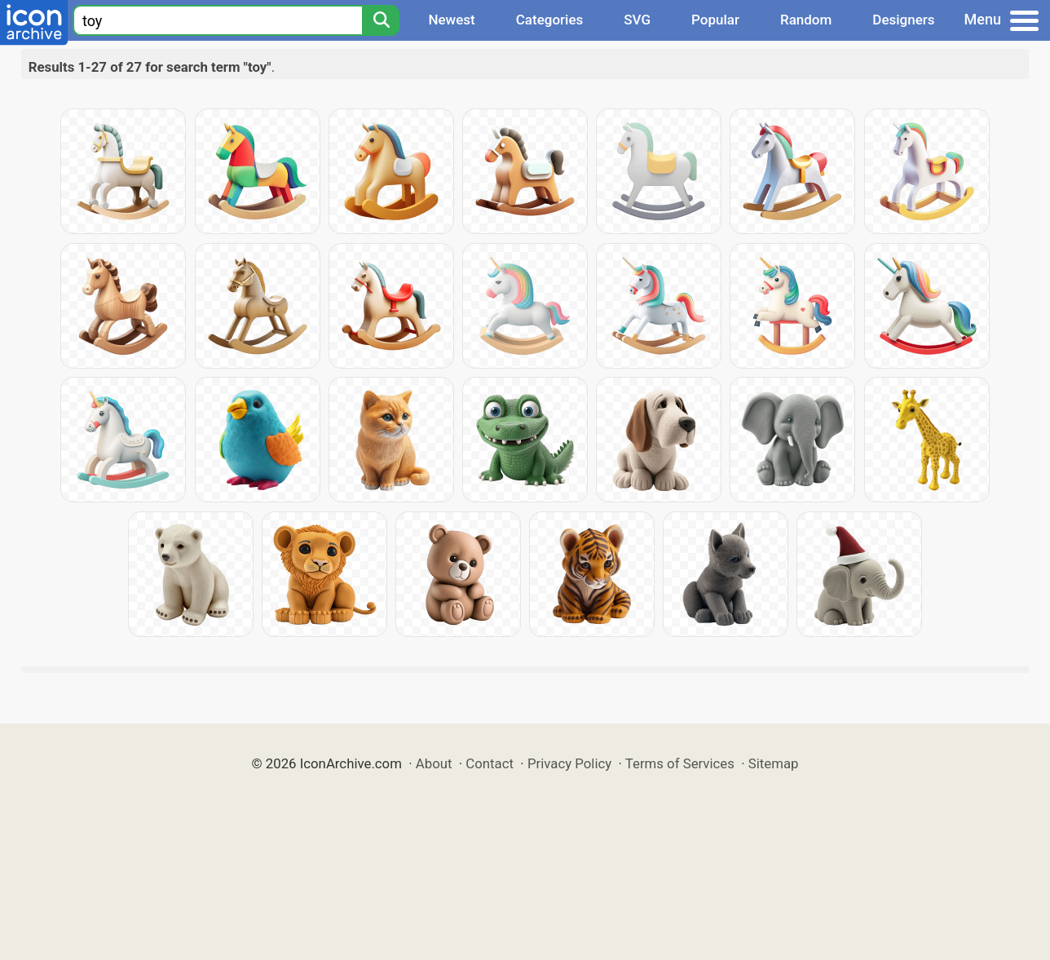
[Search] (380, 20)
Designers (903, 19)
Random (806, 19)
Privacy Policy (569, 763)
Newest (451, 19)
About (434, 763)
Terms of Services (680, 763)
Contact (489, 763)
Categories (550, 19)
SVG (637, 19)
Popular (715, 19)
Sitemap (773, 763)
